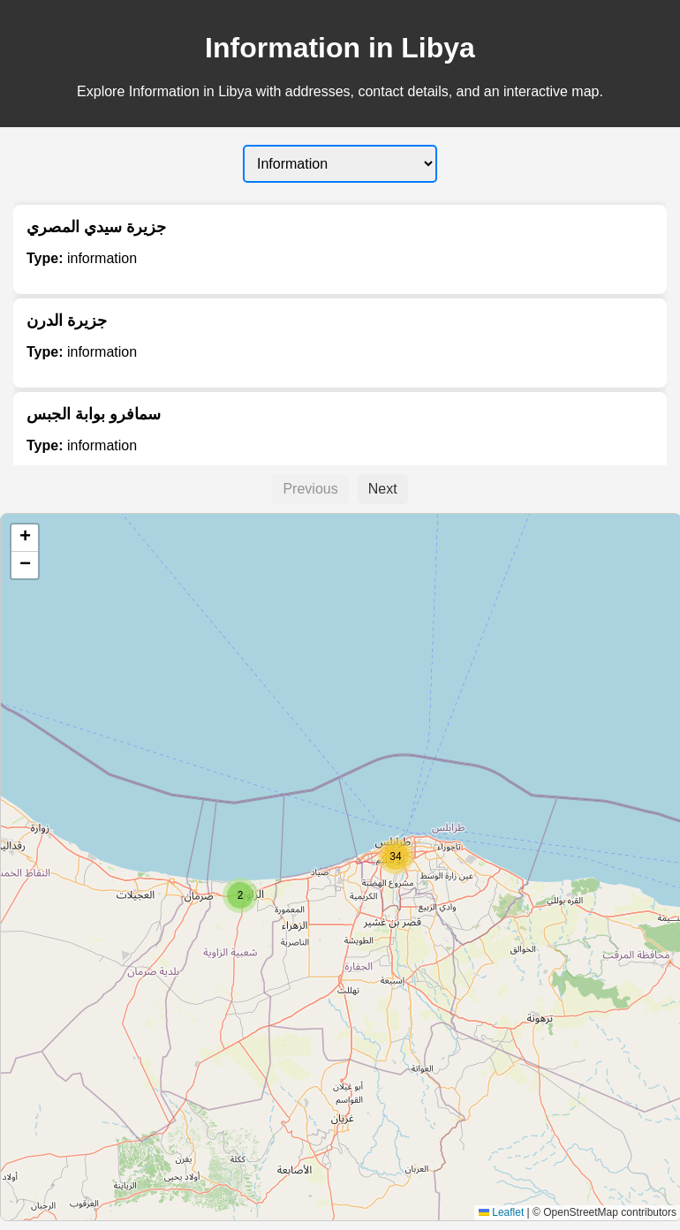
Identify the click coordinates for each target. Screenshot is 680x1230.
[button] (240, 895)
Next (382, 488)
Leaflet (501, 1212)
